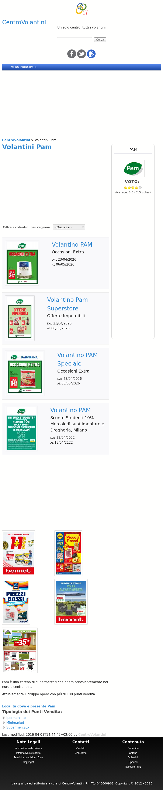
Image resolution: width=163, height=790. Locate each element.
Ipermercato (16, 718)
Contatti (80, 748)
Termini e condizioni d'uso (28, 757)
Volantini (133, 757)
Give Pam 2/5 (129, 187)
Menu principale (24, 67)
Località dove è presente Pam (28, 706)
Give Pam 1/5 (126, 187)
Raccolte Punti (133, 766)
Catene (133, 752)
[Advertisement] (81, 103)
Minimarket (15, 723)
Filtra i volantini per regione (27, 227)
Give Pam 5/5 (140, 187)
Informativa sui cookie (28, 752)
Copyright (28, 762)
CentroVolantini (24, 22)
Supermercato (17, 727)
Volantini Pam (27, 147)
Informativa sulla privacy (28, 748)
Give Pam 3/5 (133, 187)
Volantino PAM (72, 244)
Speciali (133, 762)
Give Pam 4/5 (136, 187)
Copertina (133, 748)
